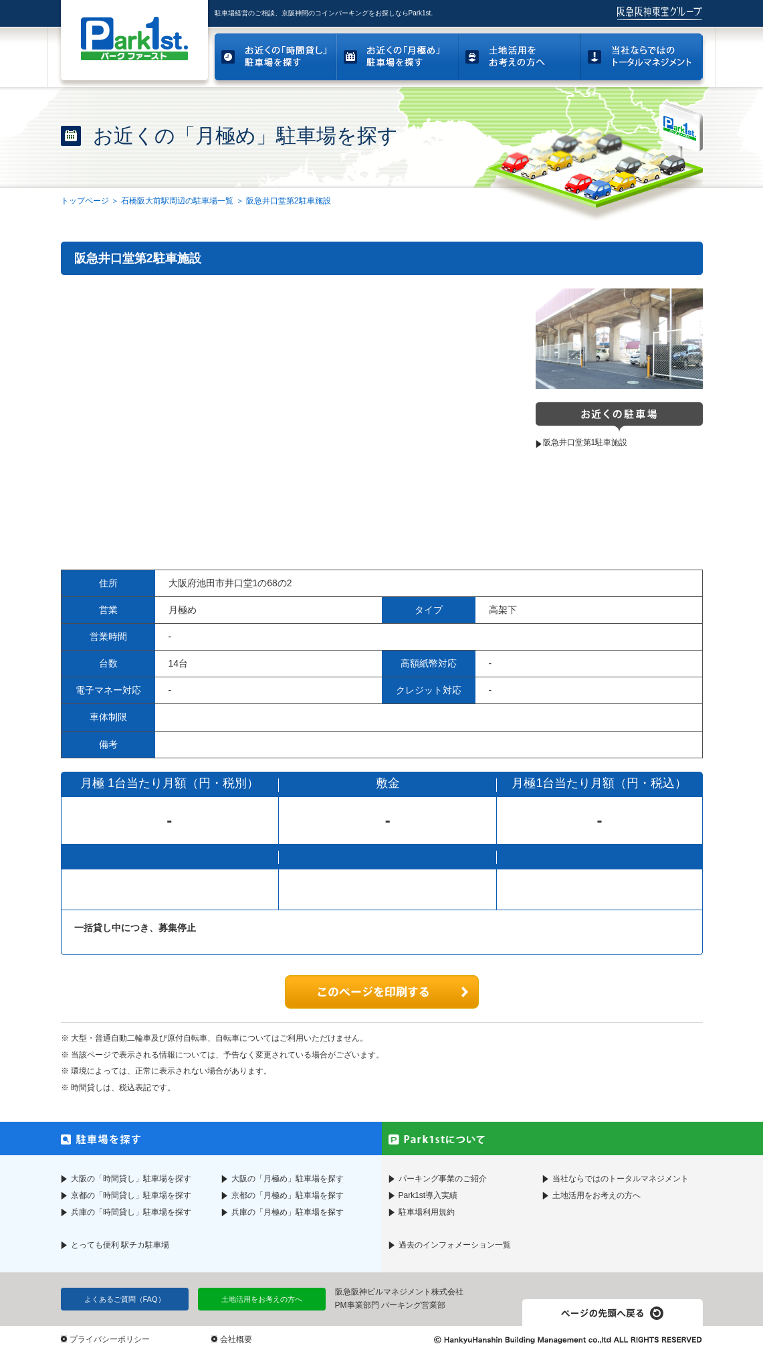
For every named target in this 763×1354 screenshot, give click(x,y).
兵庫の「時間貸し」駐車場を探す (131, 1212)
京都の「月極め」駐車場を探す (287, 1195)
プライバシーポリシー (110, 1339)
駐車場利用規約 (427, 1212)
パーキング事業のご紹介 (443, 1178)
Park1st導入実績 (428, 1195)
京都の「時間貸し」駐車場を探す (131, 1195)
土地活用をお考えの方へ (596, 1195)
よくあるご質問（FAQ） (124, 1299)
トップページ (85, 200)
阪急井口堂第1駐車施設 (585, 442)
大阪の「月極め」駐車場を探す (287, 1178)
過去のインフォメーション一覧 (455, 1245)
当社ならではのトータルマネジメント (620, 1178)
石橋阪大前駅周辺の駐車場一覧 (177, 200)
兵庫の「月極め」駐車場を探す (287, 1212)
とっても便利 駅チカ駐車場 (120, 1245)
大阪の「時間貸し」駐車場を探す (131, 1178)
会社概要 (236, 1339)
